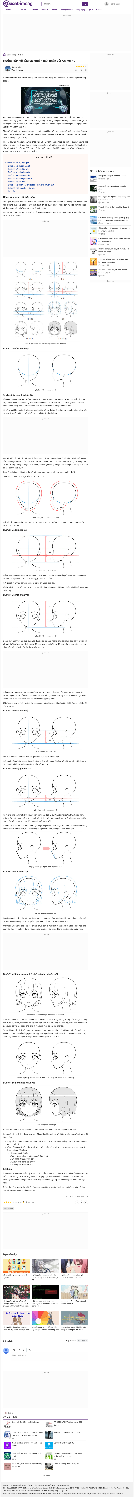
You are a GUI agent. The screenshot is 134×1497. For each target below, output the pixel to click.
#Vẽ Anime (8, 1208)
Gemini (54, 10)
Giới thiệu (6, 1485)
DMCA (66, 1485)
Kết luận (11, 191)
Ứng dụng (38, 1485)
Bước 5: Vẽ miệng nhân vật (20, 179)
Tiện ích (99, 10)
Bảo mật (22, 1485)
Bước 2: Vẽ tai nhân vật (18, 169)
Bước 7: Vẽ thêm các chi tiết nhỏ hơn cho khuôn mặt (31, 185)
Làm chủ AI (24, 10)
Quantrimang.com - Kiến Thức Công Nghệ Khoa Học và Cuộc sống (17, 3)
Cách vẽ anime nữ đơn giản (17, 163)
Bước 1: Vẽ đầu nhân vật (19, 166)
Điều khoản (14, 1485)
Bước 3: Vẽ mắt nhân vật (19, 172)
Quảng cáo (51, 1485)
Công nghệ (80, 10)
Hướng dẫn (29, 1485)
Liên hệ (44, 1485)
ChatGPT (44, 10)
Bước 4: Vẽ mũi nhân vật (19, 175)
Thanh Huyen (17, 70)
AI (16, 10)
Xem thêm (45, 1476)
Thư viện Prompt (66, 10)
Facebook (60, 1485)
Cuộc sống (11, 55)
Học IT (90, 10)
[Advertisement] (67, 34)
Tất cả (8, 10)
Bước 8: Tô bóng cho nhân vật (21, 188)
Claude (35, 10)
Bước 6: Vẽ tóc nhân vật (18, 182)
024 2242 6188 (21, 1491)
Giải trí (21, 55)
